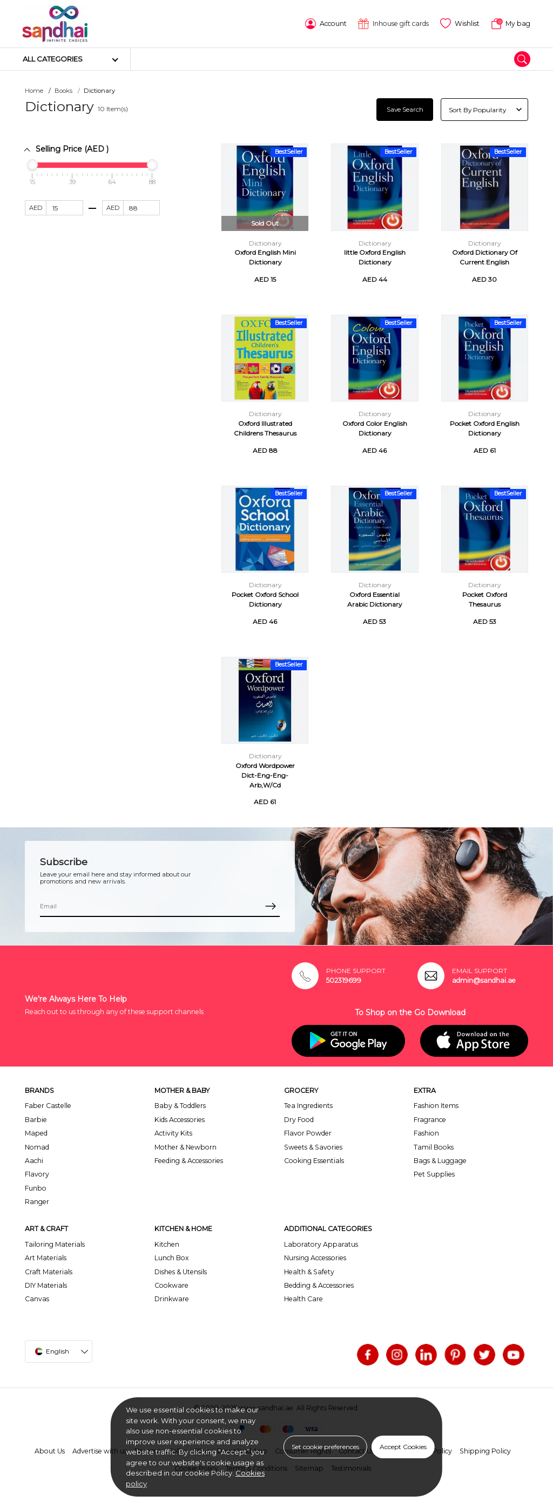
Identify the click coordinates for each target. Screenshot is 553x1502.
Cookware (171, 1285)
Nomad (37, 1147)
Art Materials (45, 1258)
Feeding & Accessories (188, 1161)
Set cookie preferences (325, 1447)
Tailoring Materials (55, 1244)
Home (34, 90)
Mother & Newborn (185, 1147)
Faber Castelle (48, 1106)
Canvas (37, 1299)
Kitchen (166, 1244)
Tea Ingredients (308, 1106)
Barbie (36, 1120)
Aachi (34, 1161)
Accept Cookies (403, 1447)
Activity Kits (173, 1133)
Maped (36, 1133)
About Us (50, 1451)
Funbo (35, 1188)
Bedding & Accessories (319, 1285)
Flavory (37, 1174)
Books (63, 90)
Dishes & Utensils (180, 1272)
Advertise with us (99, 1451)
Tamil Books (434, 1147)
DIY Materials (46, 1285)
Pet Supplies (434, 1174)
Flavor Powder (308, 1133)
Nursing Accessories (315, 1258)
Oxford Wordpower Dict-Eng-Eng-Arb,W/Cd (265, 775)
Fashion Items (436, 1106)
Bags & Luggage (440, 1161)
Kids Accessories (179, 1120)
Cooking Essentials (314, 1161)
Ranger (37, 1202)
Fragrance (430, 1120)
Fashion (426, 1133)
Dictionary (265, 243)
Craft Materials (48, 1272)
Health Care (303, 1299)
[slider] (32, 164)
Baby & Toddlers (180, 1106)
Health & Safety (309, 1272)
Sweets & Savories (313, 1147)
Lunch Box (171, 1258)
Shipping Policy (485, 1451)
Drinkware (171, 1299)
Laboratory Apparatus (321, 1244)
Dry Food (299, 1120)
